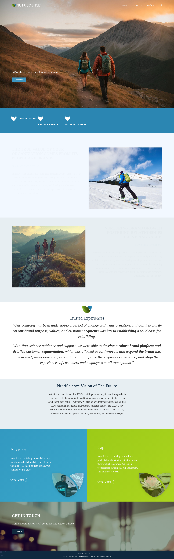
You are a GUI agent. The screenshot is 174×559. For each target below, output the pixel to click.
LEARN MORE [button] (17, 480)
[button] (19, 79)
